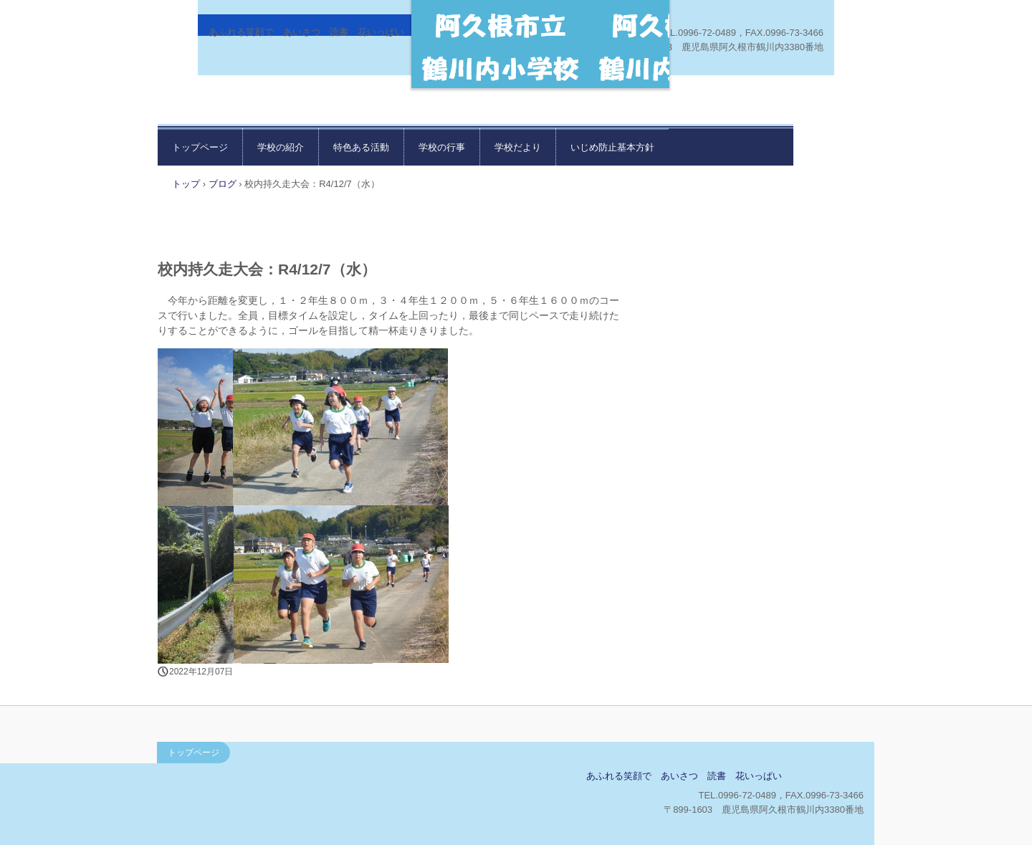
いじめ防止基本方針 (612, 147)
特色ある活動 (361, 147)
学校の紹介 (280, 147)
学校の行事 (442, 147)
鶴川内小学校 (262, 780)
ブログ (222, 183)
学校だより (517, 147)
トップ (186, 183)
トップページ (200, 147)
